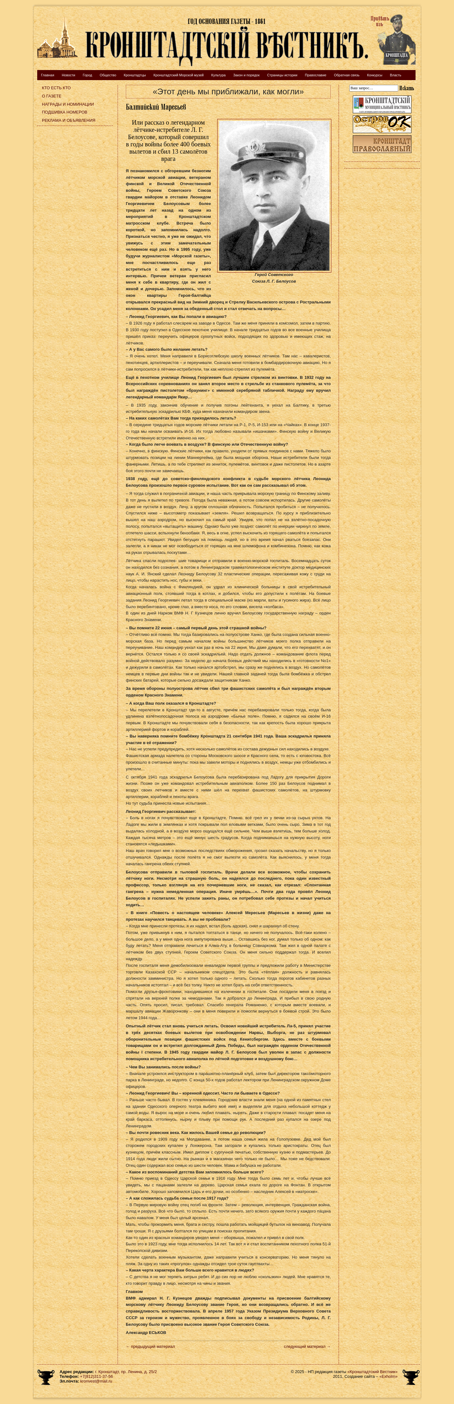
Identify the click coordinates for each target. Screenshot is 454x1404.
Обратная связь (346, 75)
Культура (218, 75)
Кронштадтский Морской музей (179, 75)
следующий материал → (307, 1346)
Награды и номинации (68, 104)
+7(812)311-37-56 (96, 1376)
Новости (68, 75)
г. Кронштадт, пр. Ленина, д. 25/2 (126, 1371)
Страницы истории (282, 75)
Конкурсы (374, 75)
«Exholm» (388, 1376)
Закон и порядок (246, 75)
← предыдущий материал (150, 1346)
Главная (47, 75)
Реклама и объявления (69, 120)
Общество (108, 75)
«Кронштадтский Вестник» (372, 1371)
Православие (315, 75)
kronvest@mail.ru (96, 1381)
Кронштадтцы (135, 75)
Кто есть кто (56, 87)
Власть (395, 75)
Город (87, 75)
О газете (51, 96)
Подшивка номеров (64, 112)
